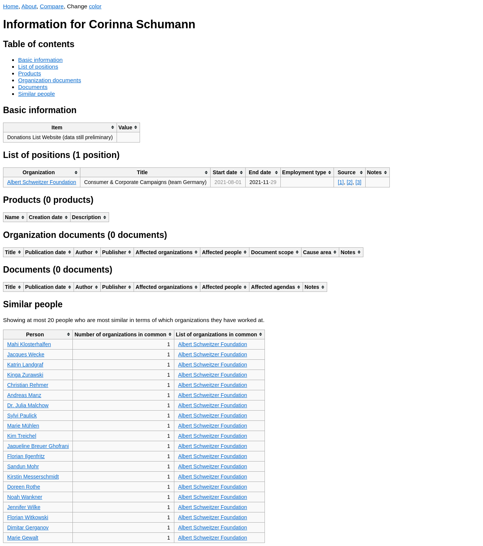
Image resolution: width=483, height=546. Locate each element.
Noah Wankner (24, 497)
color (95, 6)
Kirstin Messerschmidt (33, 477)
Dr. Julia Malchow (28, 405)
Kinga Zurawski (25, 375)
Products (29, 73)
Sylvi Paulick (22, 416)
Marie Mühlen (23, 426)
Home (10, 6)
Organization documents (49, 80)
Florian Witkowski (27, 517)
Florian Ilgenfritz (26, 456)
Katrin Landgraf (25, 365)
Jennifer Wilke (23, 507)
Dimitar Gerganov (28, 528)
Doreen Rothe (23, 487)
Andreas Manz (24, 395)
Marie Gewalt (22, 538)
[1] (341, 182)
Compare (52, 6)
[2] (350, 182)
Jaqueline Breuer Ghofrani (38, 446)
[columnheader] (60, 127)
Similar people (36, 93)
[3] (358, 182)
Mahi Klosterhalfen (29, 344)
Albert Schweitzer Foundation (41, 182)
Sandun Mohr (23, 466)
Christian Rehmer (27, 385)
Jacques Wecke (26, 354)
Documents (33, 87)
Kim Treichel (21, 436)
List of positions (38, 66)
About (29, 6)
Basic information (40, 60)
